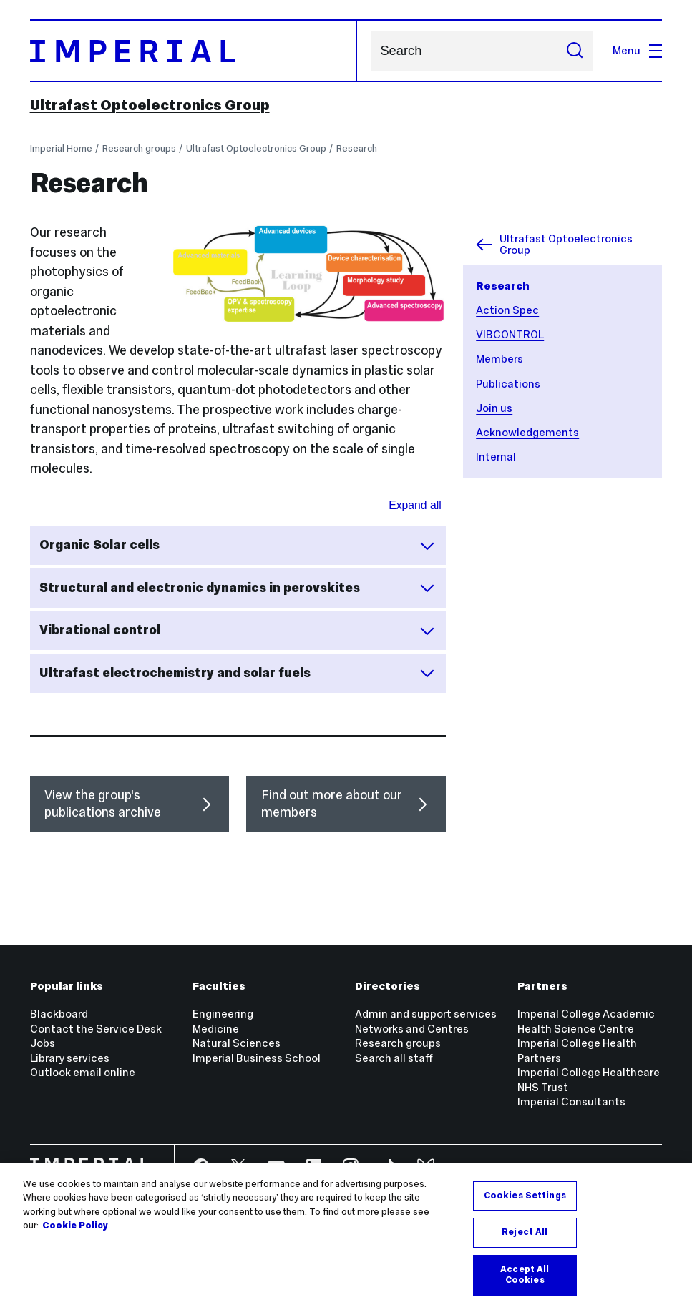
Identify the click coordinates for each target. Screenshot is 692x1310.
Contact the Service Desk (96, 1028)
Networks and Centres (412, 1028)
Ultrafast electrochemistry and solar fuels (237, 672)
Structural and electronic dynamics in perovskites (237, 587)
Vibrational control (237, 630)
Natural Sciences (237, 1043)
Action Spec (507, 310)
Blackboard (59, 1013)
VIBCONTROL (510, 334)
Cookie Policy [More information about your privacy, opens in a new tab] (75, 1225)
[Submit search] (574, 50)
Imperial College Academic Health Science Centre (586, 1021)
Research (356, 148)
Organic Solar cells (237, 545)
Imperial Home (61, 148)
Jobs (42, 1043)
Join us (494, 408)
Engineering (223, 1013)
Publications (508, 383)
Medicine (216, 1028)
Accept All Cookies (524, 1275)
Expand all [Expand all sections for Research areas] (415, 505)
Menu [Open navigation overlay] (637, 50)
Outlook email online (82, 1072)
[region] (346, 1236)
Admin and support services (426, 1013)
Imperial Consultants (571, 1101)
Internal (496, 456)
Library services (69, 1058)
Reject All (524, 1232)
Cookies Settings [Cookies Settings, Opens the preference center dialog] (525, 1195)
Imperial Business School (257, 1058)
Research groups (139, 148)
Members (499, 358)
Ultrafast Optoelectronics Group (150, 105)
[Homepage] (194, 50)
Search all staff (394, 1058)
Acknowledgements (527, 432)
